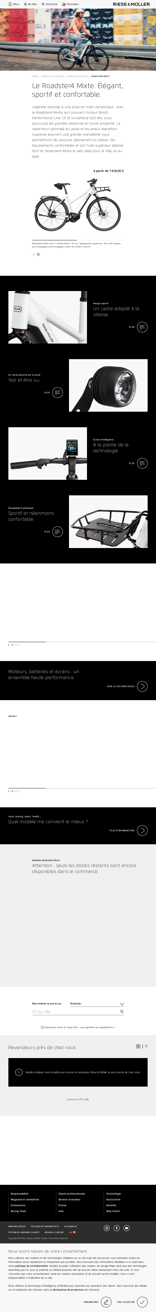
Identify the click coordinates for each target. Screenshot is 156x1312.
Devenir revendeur (69, 1199)
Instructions (113, 1199)
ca (72, 1232)
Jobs (61, 1211)
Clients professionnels (71, 1193)
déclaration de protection (68, 1289)
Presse (62, 1205)
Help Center (113, 1211)
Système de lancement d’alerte (23, 1232)
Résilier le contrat (54, 1232)
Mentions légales (17, 1226)
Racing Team (18, 1211)
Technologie (113, 1193)
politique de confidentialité (31, 1266)
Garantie (111, 1205)
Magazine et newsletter (25, 1199)
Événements (18, 1205)
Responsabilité (19, 1193)
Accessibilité (70, 1226)
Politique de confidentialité (45, 1226)
